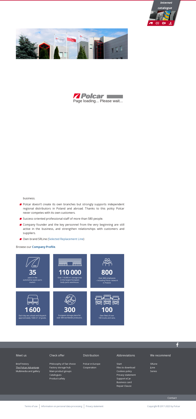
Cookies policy (124, 371)
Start (119, 363)
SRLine (153, 363)
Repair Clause (124, 385)
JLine (152, 367)
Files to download (126, 367)
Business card (124, 382)
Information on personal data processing (61, 406)
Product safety (57, 378)
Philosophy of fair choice (62, 363)
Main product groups (60, 371)
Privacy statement (126, 374)
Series (153, 371)
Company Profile (43, 247)
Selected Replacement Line (66, 239)
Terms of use (31, 406)
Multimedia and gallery (28, 371)
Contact (172, 398)
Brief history (22, 363)
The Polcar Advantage (27, 367)
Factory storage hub (60, 367)
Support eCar (124, 378)
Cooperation (89, 367)
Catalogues (55, 374)
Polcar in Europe (91, 363)
